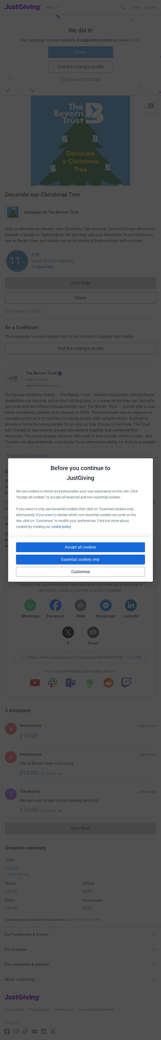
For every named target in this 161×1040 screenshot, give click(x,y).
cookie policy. (61, 527)
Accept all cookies (80, 547)
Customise (80, 571)
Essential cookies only (80, 559)
